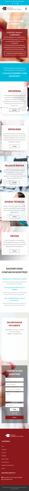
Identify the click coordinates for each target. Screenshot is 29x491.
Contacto (4, 452)
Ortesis (3, 468)
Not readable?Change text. (14, 413)
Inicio (3, 446)
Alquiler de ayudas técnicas (8, 465)
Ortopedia (4, 449)
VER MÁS (14, 110)
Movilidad (4, 455)
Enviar (14, 417)
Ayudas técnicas (5, 462)
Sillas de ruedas (5, 459)
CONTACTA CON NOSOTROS (14, 53)
